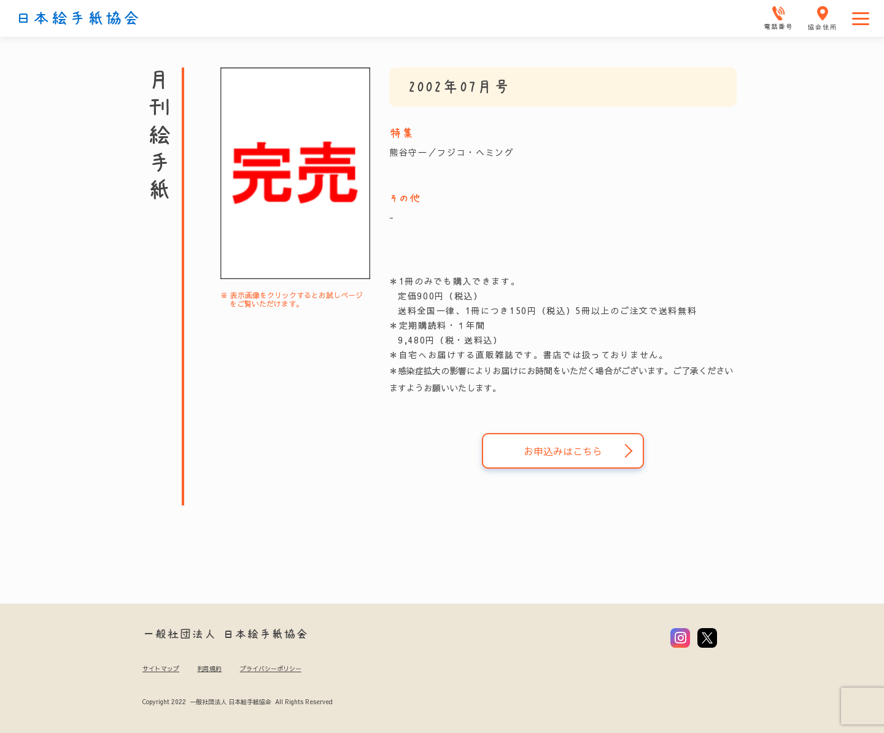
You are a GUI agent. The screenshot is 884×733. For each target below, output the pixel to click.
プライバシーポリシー (270, 668)
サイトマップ (160, 668)
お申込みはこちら (563, 451)
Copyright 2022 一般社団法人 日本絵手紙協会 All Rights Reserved (237, 701)
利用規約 (209, 668)
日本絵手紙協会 (78, 18)
